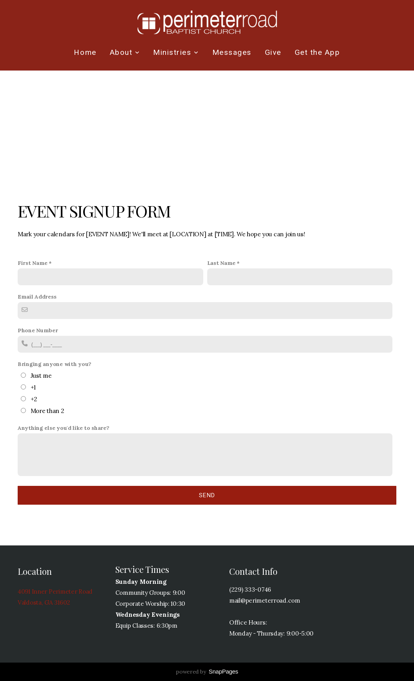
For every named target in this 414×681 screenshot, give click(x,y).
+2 (34, 399)
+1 (33, 387)
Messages (232, 52)
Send (207, 495)
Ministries (176, 52)
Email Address (37, 296)
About (125, 52)
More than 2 (47, 411)
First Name (32, 262)
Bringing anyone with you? (54, 364)
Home (85, 52)
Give (273, 52)
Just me (41, 375)
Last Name (221, 262)
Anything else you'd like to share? (63, 427)
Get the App (317, 52)
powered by (207, 671)
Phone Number (38, 330)
